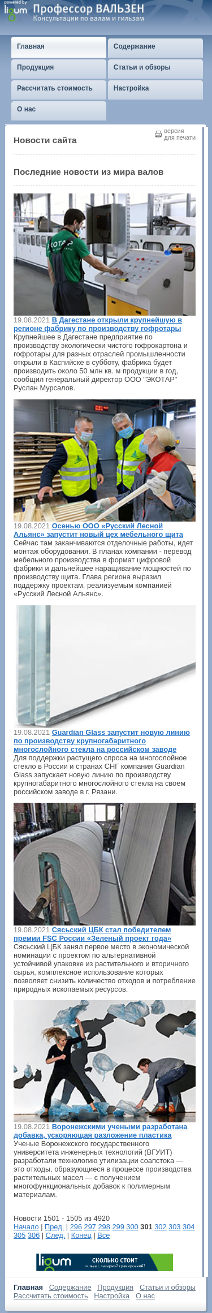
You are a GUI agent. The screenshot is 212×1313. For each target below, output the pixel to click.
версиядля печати (180, 134)
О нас (145, 1296)
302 (160, 1226)
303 (174, 1226)
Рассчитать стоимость (51, 1296)
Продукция (115, 1287)
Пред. (54, 1226)
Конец (81, 1235)
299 (118, 1226)
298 (104, 1226)
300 (132, 1226)
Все (103, 1235)
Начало (26, 1226)
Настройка (111, 1296)
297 (90, 1226)
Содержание (70, 1287)
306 (34, 1235)
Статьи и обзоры (168, 1287)
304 (188, 1226)
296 (76, 1226)
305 (19, 1235)
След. (56, 1235)
